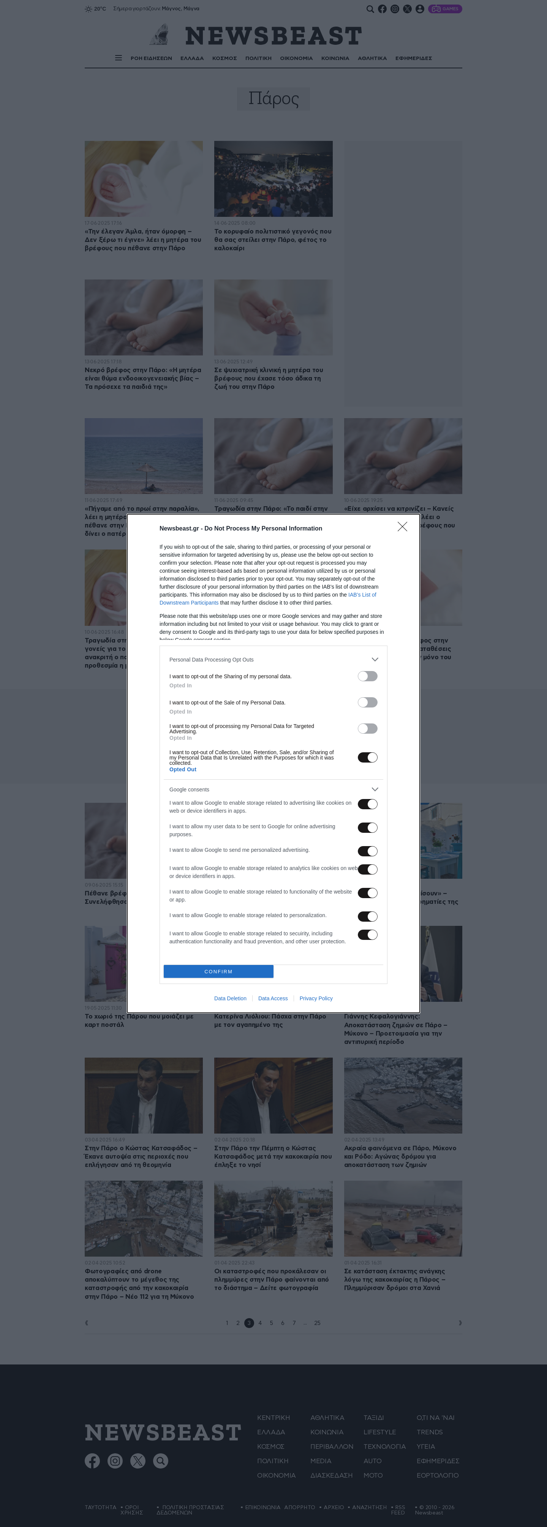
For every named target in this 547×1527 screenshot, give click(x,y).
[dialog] (273, 763)
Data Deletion (230, 998)
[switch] (368, 676)
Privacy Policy (316, 998)
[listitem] (273, 659)
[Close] (405, 529)
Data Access (273, 998)
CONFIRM (218, 971)
